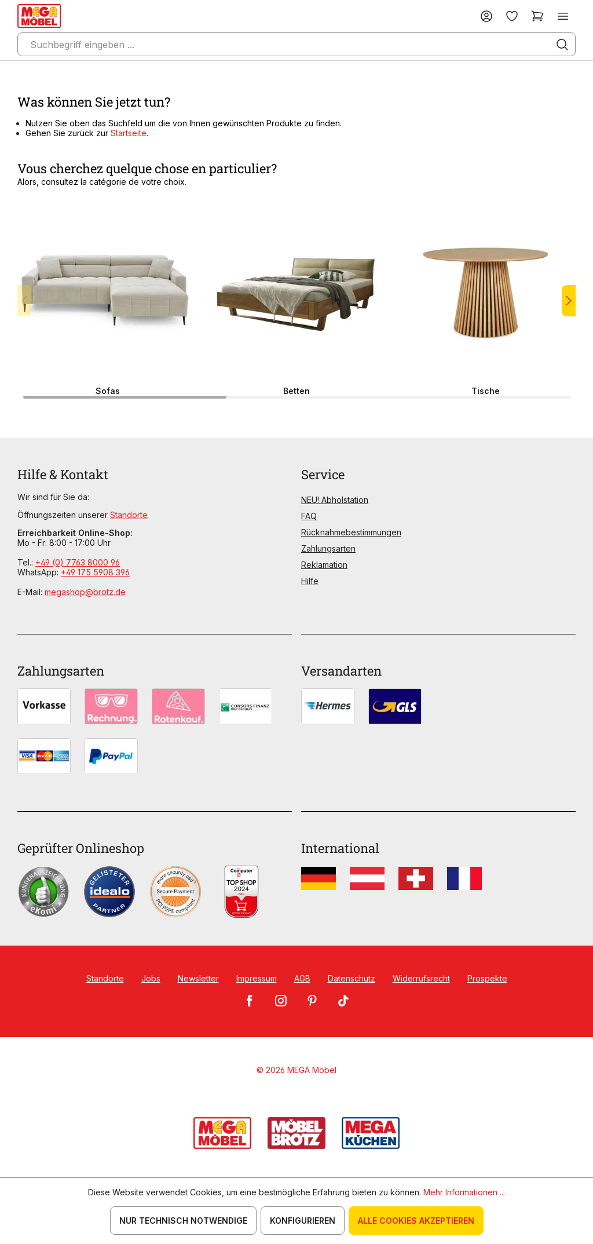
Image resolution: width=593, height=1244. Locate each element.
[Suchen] (562, 45)
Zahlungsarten (328, 548)
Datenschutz (351, 978)
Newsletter (198, 978)
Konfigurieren (302, 1220)
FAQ (309, 516)
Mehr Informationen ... (464, 1192)
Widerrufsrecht (421, 978)
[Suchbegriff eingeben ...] (296, 44)
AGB (302, 978)
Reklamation (324, 565)
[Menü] (563, 16)
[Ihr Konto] (486, 16)
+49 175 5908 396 (95, 572)
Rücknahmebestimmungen (351, 532)
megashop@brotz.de (85, 592)
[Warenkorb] (537, 16)
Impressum (256, 978)
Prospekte (487, 978)
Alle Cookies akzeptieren (416, 1220)
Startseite (129, 133)
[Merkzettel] (512, 16)
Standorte (129, 515)
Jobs (150, 978)
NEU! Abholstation (334, 500)
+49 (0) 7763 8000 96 (77, 562)
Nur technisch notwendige (183, 1220)
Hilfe (310, 581)
